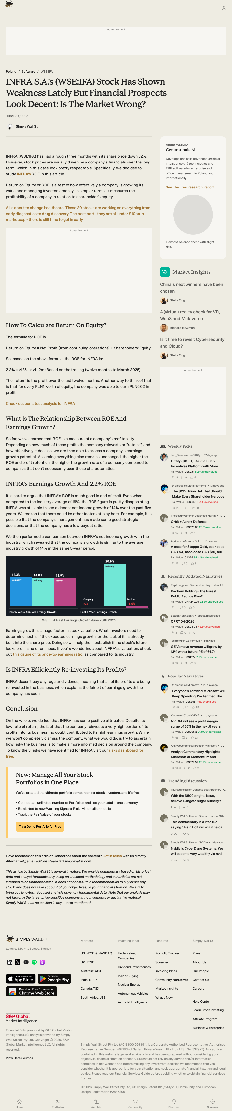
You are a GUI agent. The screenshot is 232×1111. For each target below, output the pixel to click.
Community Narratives (171, 980)
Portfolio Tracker (167, 953)
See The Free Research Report (190, 187)
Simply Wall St (27, 126)
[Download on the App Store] (21, 979)
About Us (199, 962)
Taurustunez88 (180, 789)
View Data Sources (19, 1058)
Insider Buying (128, 976)
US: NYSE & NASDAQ (96, 953)
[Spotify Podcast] (34, 962)
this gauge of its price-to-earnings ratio (47, 654)
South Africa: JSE (93, 997)
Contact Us (201, 980)
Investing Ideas (166, 971)
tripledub (178, 485)
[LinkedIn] (10, 962)
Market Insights (166, 988)
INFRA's (24, 174)
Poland (11, 71)
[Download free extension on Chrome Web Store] (31, 991)
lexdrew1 (176, 640)
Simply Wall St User (183, 816)
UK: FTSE (87, 962)
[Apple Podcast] (42, 962)
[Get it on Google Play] (54, 979)
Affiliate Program (205, 1019)
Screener (161, 962)
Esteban (176, 615)
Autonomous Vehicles (133, 993)
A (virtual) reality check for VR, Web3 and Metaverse (190, 315)
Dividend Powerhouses (134, 967)
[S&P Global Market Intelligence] (21, 1018)
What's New (164, 997)
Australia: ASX (91, 971)
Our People (201, 971)
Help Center (201, 1001)
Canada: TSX (90, 988)
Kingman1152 (178, 715)
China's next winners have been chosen (191, 288)
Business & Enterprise (208, 1028)
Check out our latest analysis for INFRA (40, 403)
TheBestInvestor (181, 515)
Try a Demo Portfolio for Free (40, 826)
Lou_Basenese (179, 455)
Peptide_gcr (178, 585)
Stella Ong (177, 300)
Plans (196, 953)
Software (28, 71)
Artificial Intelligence (132, 1002)
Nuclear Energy (129, 984)
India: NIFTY (89, 980)
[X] (18, 962)
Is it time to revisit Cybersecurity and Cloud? (192, 343)
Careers (198, 988)
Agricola (176, 541)
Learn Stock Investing (208, 1010)
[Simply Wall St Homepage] (8, 2)
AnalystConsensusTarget (186, 745)
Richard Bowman (182, 328)
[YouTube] (26, 962)
